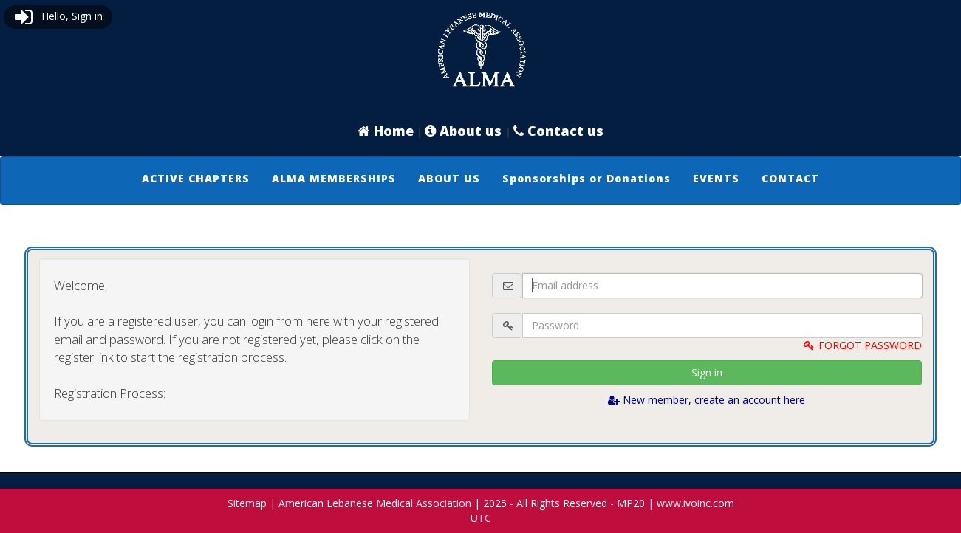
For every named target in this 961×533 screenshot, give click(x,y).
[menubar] (480, 179)
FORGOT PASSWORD (862, 345)
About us (465, 131)
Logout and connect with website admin (254, 428)
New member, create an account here (706, 400)
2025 (495, 503)
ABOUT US (449, 178)
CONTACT (790, 178)
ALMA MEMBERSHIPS (334, 178)
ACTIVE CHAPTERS (196, 178)
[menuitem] (196, 178)
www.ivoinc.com (695, 503)
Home (386, 131)
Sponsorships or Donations (586, 178)
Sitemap (247, 503)
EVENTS (716, 178)
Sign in (706, 372)
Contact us (558, 131)
